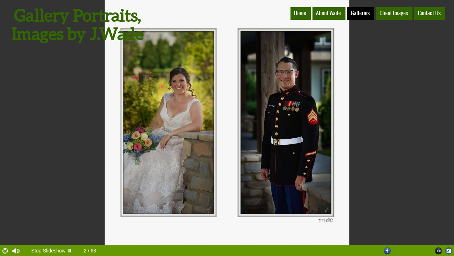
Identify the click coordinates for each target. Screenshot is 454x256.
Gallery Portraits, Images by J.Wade (77, 24)
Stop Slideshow (48, 251)
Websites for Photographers (438, 251)
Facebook (387, 251)
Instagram (449, 251)
